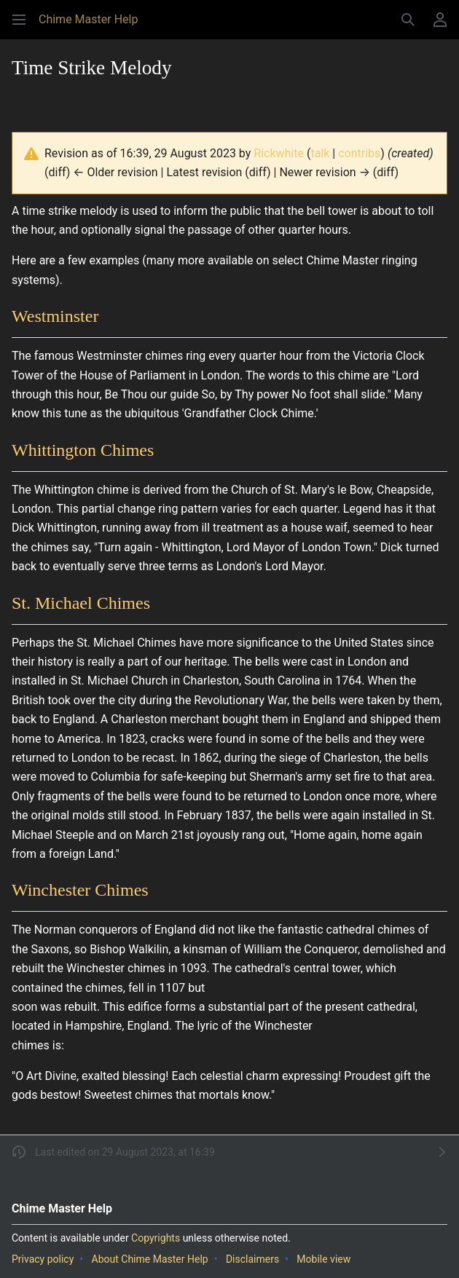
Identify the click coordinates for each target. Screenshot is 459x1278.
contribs (359, 153)
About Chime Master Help (150, 1259)
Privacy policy (43, 1259)
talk (319, 153)
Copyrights (155, 1238)
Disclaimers (252, 1259)
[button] (19, 20)
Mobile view (323, 1259)
